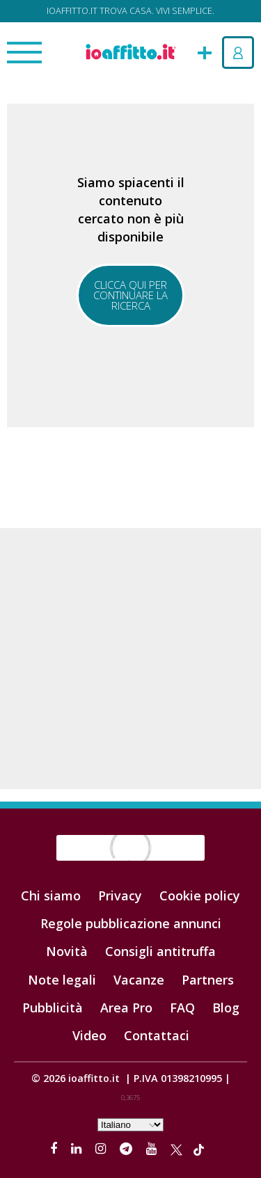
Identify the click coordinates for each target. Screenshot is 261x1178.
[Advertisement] (130, 658)
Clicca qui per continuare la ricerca (130, 295)
